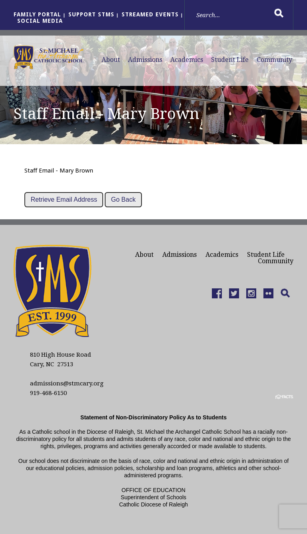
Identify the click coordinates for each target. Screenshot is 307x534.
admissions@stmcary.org (67, 383)
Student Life (230, 60)
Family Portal (37, 14)
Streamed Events (150, 14)
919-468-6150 (48, 393)
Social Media (40, 21)
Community (274, 60)
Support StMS (91, 14)
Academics (186, 60)
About (111, 60)
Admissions (145, 60)
